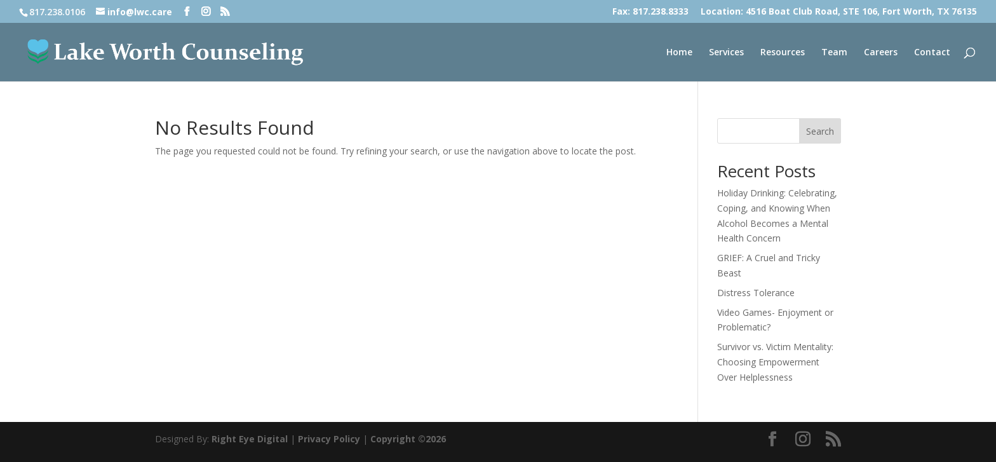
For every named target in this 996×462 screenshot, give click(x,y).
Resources (782, 53)
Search (820, 131)
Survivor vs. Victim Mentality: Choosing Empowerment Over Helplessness (775, 362)
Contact (932, 53)
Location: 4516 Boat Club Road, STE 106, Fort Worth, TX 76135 (839, 12)
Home (679, 53)
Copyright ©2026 (408, 439)
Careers (881, 53)
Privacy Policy (329, 439)
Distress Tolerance (756, 293)
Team (834, 53)
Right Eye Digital (250, 439)
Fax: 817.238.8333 (650, 12)
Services (726, 53)
